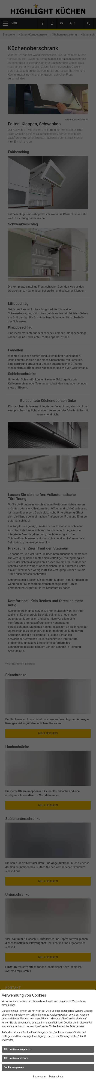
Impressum (39, 1076)
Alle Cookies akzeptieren (17, 1049)
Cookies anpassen (14, 1067)
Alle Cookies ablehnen (16, 1058)
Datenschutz (56, 1076)
